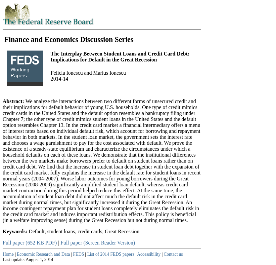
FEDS (78, 254)
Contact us (173, 254)
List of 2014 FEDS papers (110, 254)
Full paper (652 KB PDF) (30, 243)
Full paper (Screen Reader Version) (98, 243)
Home (8, 254)
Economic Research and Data (43, 254)
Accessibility (149, 254)
